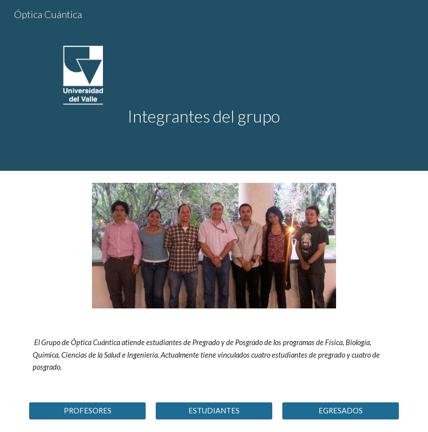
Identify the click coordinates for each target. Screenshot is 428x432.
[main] (261, 85)
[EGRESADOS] (340, 410)
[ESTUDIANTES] (214, 410)
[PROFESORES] (87, 410)
